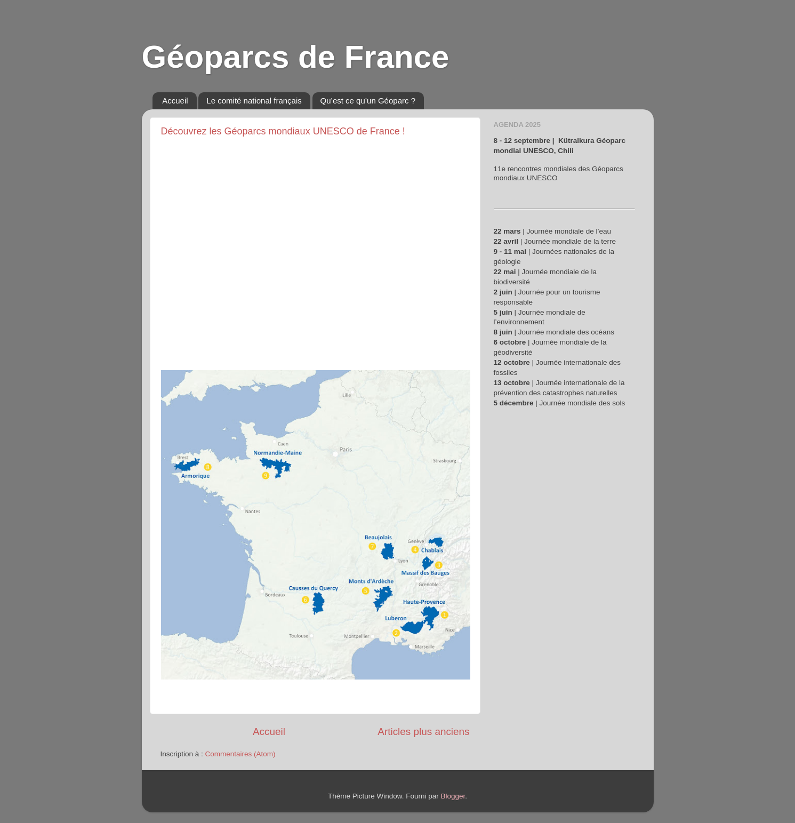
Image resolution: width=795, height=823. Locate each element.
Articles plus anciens (423, 731)
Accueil (175, 100)
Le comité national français (253, 100)
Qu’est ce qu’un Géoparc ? (367, 100)
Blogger (453, 796)
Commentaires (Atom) (240, 754)
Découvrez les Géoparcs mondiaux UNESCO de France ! (283, 131)
